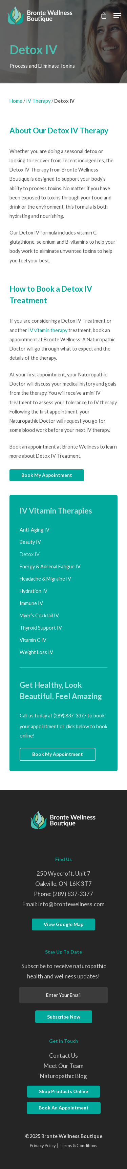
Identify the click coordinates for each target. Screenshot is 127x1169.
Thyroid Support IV (41, 628)
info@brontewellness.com (71, 904)
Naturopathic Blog (63, 1075)
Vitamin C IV (33, 640)
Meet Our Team (64, 1065)
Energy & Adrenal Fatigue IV (50, 566)
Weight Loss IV (36, 652)
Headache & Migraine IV (45, 579)
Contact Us (63, 1055)
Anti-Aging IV (34, 530)
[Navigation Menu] (117, 15)
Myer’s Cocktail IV (39, 615)
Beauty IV (30, 542)
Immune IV (31, 603)
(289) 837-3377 (70, 715)
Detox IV (30, 554)
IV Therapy (38, 101)
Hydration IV (33, 591)
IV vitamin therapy (47, 330)
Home (15, 101)
